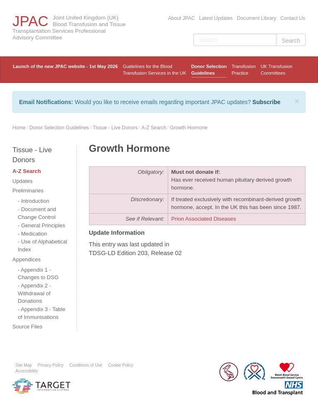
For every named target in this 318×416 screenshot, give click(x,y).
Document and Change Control (37, 213)
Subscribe (267, 102)
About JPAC (181, 18)
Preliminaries (27, 190)
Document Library (256, 18)
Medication (34, 234)
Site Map (23, 365)
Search (291, 40)
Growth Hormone (189, 128)
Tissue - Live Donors (115, 128)
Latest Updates (216, 18)
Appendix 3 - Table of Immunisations (41, 313)
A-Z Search (153, 128)
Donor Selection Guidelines (209, 69)
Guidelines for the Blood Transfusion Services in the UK (154, 69)
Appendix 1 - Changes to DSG (38, 274)
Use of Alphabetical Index (42, 245)
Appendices (26, 259)
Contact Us (292, 18)
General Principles (43, 225)
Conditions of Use (86, 365)
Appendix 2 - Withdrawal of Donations (34, 293)
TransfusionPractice (243, 69)
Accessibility (26, 371)
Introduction (35, 201)
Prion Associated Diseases (203, 219)
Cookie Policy (120, 365)
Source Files (27, 327)
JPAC (30, 21)
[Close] (296, 101)
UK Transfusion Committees (276, 69)
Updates (22, 181)
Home (19, 128)
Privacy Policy (51, 365)
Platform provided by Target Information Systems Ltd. (41, 386)
